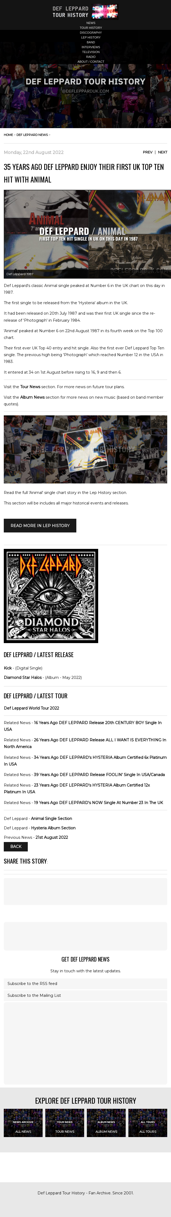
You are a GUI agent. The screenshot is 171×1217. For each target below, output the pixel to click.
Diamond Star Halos (23, 677)
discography (91, 32)
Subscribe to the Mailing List (34, 995)
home (8, 135)
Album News (32, 397)
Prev (147, 152)
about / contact (90, 61)
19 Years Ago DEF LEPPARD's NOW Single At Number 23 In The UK (98, 802)
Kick (8, 668)
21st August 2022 (52, 837)
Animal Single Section (51, 818)
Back (15, 846)
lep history (91, 37)
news (91, 22)
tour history (91, 27)
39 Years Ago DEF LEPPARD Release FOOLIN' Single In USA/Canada (99, 774)
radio (91, 56)
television (91, 52)
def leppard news (32, 135)
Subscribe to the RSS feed (32, 983)
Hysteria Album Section (53, 828)
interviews (91, 47)
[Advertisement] (85, 891)
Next (162, 152)
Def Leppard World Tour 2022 (31, 708)
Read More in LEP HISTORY (40, 525)
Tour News (30, 386)
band (91, 42)
